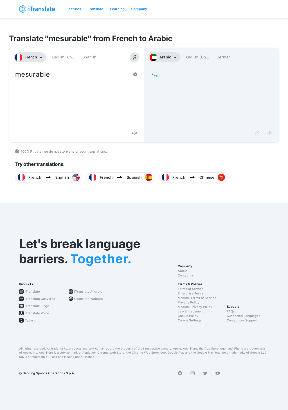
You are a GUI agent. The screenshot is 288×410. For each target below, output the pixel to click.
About (182, 271)
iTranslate (32, 291)
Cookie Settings (190, 320)
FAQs (231, 311)
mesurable (72, 98)
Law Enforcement (191, 311)
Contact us (186, 275)
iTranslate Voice (37, 313)
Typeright (32, 320)
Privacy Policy (188, 302)
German (223, 57)
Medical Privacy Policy (195, 307)
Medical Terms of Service (197, 298)
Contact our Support (242, 320)
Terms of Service (190, 289)
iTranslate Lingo (37, 306)
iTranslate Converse (40, 299)
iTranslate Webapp (88, 299)
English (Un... (63, 57)
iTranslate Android (88, 291)
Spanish (89, 57)
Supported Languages (243, 316)
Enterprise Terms (191, 293)
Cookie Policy (188, 316)
